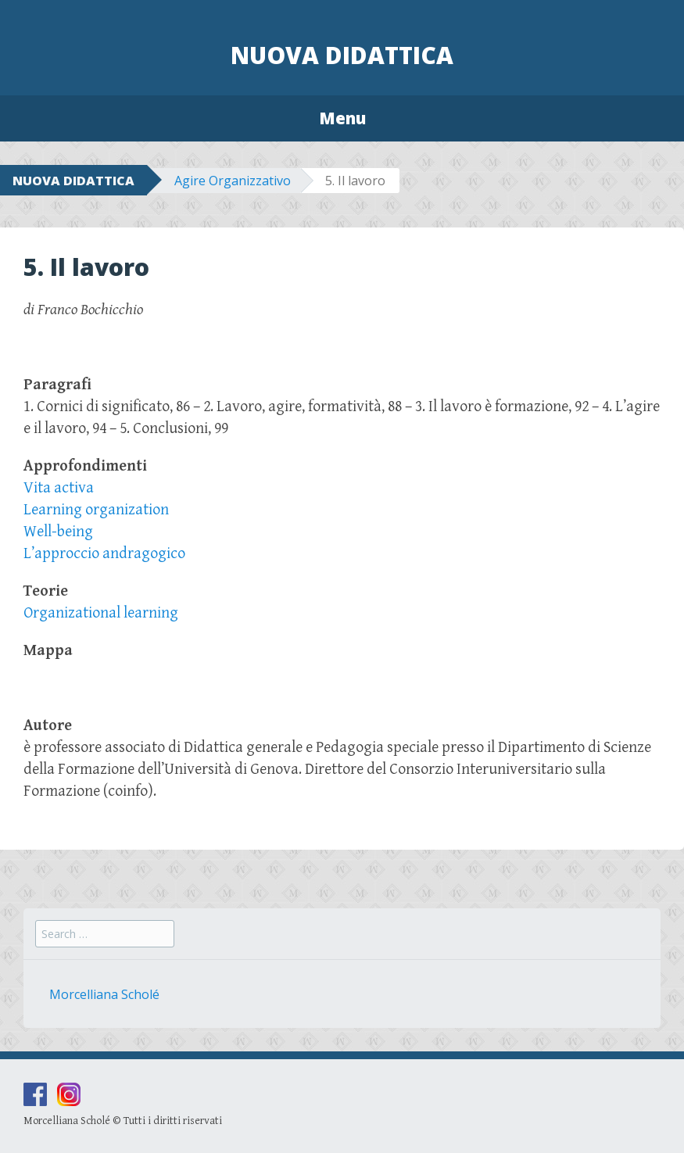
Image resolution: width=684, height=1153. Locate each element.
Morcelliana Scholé (104, 994)
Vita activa (58, 488)
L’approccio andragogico (104, 554)
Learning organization (96, 510)
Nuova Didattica (342, 55)
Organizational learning (100, 613)
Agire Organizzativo (232, 180)
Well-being (58, 532)
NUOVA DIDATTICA (73, 180)
